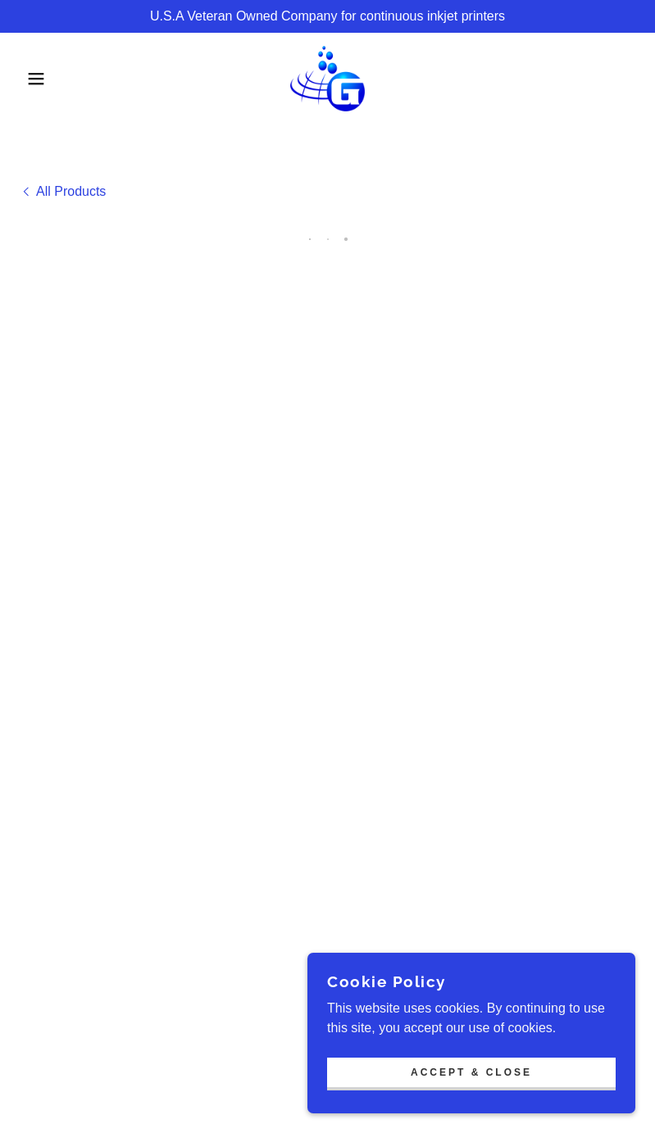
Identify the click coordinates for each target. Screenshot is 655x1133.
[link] (327, 78)
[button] (33, 78)
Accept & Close (471, 1072)
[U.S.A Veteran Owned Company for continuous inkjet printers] (327, 16)
